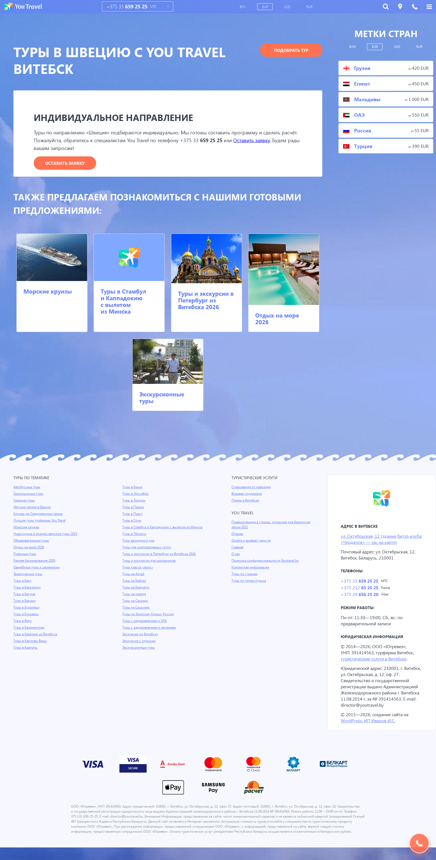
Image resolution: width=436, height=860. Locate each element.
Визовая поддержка (247, 494)
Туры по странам (245, 574)
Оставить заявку (277, 140)
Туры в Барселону (27, 588)
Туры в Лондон (134, 501)
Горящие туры (24, 501)
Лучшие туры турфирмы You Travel (40, 521)
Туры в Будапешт (26, 608)
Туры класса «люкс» (138, 573)
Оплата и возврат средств (252, 541)
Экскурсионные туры (161, 397)
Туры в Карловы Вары (30, 641)
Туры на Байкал (134, 586)
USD (288, 7)
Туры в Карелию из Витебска (36, 634)
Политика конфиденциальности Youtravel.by (266, 561)
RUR (310, 7)
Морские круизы (47, 291)
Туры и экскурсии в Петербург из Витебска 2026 (206, 300)
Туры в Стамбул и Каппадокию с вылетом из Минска (123, 301)
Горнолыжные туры (28, 494)
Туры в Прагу (132, 514)
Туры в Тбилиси (134, 539)
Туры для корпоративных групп (147, 552)
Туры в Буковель (26, 614)
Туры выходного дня (138, 546)
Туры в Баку (22, 581)
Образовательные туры (31, 541)
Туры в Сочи (132, 521)
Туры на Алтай (133, 579)
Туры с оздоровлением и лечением (150, 633)
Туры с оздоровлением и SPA (145, 626)
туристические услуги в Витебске (375, 660)
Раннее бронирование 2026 (35, 561)
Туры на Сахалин (135, 606)
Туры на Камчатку (136, 593)
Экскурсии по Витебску (140, 639)
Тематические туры (28, 574)
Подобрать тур (291, 50)
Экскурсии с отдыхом (139, 646)
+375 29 (359, 595)
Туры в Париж (133, 507)
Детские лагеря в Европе (33, 507)
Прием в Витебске (246, 501)
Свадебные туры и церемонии (37, 568)
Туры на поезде (134, 599)
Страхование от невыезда (252, 487)
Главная (238, 547)
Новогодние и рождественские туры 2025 (46, 534)
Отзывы (238, 534)
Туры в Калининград (29, 628)
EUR (265, 7)
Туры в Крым (132, 487)
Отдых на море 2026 (277, 318)
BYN (243, 7)
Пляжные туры (25, 554)
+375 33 (127, 6)
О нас (236, 554)
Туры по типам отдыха (249, 581)
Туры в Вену (22, 621)
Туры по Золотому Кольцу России (148, 619)
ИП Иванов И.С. (380, 728)
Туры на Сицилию (136, 613)
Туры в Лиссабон (135, 494)
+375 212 (359, 588)
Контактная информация (251, 568)
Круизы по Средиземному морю (38, 514)
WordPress (351, 728)
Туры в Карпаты (26, 648)
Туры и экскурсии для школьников (149, 566)
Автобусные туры (27, 487)
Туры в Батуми (24, 594)
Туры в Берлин (24, 601)
